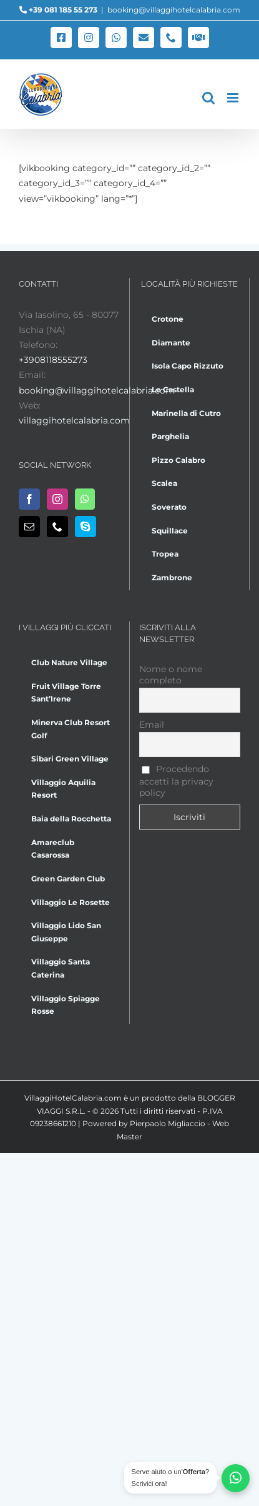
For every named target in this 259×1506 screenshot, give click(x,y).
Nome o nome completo (170, 674)
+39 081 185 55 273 (63, 9)
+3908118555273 (53, 359)
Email (151, 724)
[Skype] (85, 526)
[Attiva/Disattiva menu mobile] (233, 97)
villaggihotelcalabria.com (74, 420)
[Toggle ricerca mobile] (208, 97)
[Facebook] (29, 499)
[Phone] (57, 526)
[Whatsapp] (85, 499)
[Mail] (29, 526)
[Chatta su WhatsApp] (236, 1478)
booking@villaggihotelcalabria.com (173, 9)
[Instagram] (57, 499)
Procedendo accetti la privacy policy (176, 780)
